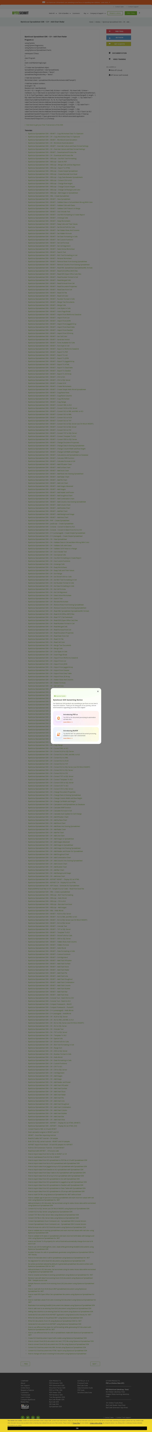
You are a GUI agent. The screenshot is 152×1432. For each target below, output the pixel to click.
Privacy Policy (76, 1423)
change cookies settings (96, 1423)
